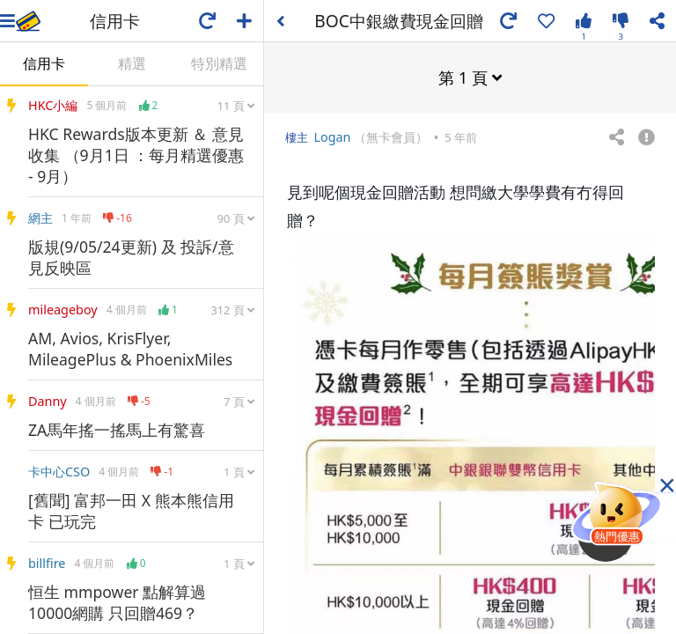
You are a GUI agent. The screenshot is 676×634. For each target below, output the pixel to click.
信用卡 (44, 63)
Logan (331, 136)
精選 (132, 63)
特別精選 (219, 63)
